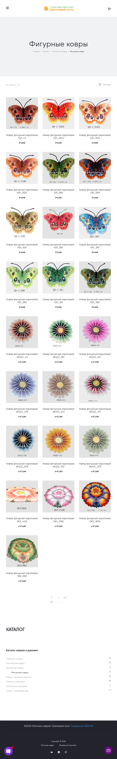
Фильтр (104, 84)
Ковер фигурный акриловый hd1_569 (95, 191)
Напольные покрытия (16, 686)
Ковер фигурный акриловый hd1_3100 (22, 191)
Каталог (46, 51)
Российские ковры (15, 663)
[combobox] (12, 84)
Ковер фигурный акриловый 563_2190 (58, 520)
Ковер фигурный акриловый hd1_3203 (58, 136)
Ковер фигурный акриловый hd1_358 (95, 301)
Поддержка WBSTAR (82, 725)
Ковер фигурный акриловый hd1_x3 (22, 136)
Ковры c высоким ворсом (19, 676)
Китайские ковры (59, 51)
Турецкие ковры (14, 658)
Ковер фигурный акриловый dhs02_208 (22, 465)
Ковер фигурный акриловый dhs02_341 (95, 355)
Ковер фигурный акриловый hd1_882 (58, 191)
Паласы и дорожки (15, 681)
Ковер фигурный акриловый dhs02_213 (95, 410)
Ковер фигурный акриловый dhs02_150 (58, 465)
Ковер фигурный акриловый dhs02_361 (58, 355)
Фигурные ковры (19, 672)
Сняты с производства (17, 690)
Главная (36, 51)
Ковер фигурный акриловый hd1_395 (58, 246)
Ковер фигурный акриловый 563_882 (22, 574)
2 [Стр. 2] (57, 597)
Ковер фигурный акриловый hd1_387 (95, 246)
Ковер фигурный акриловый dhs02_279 (22, 410)
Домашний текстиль (67, 745)
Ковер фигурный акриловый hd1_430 (22, 246)
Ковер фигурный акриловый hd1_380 (22, 301)
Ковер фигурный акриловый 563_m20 (22, 520)
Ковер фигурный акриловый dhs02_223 (58, 410)
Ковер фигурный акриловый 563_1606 (95, 520)
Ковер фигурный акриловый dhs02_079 (95, 465)
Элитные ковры (47, 745)
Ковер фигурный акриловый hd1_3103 (95, 136)
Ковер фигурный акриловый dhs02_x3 (22, 355)
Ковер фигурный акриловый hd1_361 (58, 301)
